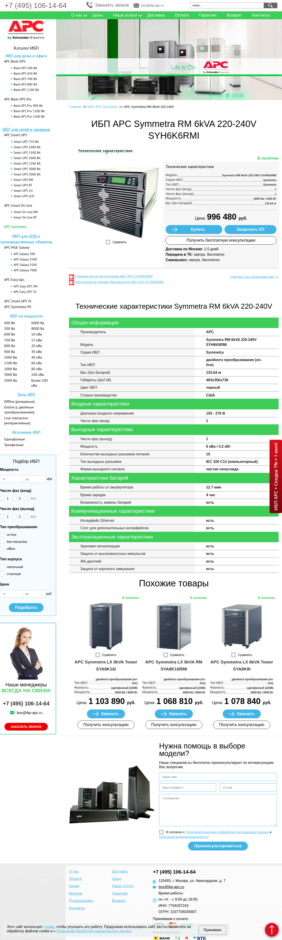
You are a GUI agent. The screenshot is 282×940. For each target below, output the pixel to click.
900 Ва (9, 351)
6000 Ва (37, 323)
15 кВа (36, 340)
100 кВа (37, 374)
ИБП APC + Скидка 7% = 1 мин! (276, 476)
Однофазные (14, 439)
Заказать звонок (112, 4)
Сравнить (119, 242)
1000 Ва (10, 357)
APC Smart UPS (15, 135)
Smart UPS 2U (23, 191)
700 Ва (9, 340)
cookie (49, 927)
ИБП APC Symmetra (102, 107)
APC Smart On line (18, 205)
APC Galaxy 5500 (25, 265)
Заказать (110, 714)
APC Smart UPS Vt (17, 301)
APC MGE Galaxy (16, 247)
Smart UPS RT (23, 185)
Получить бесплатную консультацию (221, 240)
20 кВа (36, 345)
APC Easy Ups (14, 279)
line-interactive (17, 542)
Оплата (182, 15)
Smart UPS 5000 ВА (27, 174)
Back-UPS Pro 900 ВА (28, 106)
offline (11, 549)
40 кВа (36, 357)
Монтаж (75, 893)
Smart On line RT (25, 217)
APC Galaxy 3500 (25, 259)
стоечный (14, 574)
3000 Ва (10, 374)
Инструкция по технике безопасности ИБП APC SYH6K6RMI (119, 282)
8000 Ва (37, 328)
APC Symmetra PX (17, 306)
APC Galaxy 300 (24, 254)
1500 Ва (10, 363)
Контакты (261, 15)
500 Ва (9, 328)
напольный (15, 567)
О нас (76, 15)
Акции (74, 886)
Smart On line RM (26, 212)
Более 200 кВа (39, 383)
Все (33, 498)
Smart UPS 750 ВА (26, 142)
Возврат (234, 15)
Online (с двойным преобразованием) (19, 409)
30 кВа (36, 351)
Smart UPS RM (23, 180)
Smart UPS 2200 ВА (27, 163)
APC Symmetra (15, 226)
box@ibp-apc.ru (152, 5)
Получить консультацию (106, 724)
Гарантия (208, 15)
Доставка (156, 15)
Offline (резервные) (19, 401)
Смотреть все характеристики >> (254, 277)
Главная (75, 107)
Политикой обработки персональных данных (93, 931)
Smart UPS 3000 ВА (27, 169)
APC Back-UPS (15, 61)
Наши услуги (125, 15)
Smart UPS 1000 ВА (27, 147)
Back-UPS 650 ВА (25, 73)
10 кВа (36, 334)
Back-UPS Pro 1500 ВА (29, 116)
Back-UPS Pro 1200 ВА (29, 111)
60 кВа (36, 363)
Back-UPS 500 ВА (25, 68)
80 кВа (36, 369)
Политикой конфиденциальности (183, 837)
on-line (11, 535)
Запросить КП (251, 229)
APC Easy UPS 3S (25, 292)
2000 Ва (10, 369)
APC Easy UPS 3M (25, 286)
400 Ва (9, 323)
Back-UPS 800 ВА (25, 84)
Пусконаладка (81, 901)
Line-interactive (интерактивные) (17, 420)
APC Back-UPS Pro (17, 99)
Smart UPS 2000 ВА (27, 158)
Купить (198, 229)
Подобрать (26, 607)
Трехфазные (14, 444)
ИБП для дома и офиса (26, 55)
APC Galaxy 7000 (25, 270)
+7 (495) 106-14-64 (36, 5)
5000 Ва (10, 380)
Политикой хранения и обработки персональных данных (227, 832)
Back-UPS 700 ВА (25, 79)
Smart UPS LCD (24, 196)
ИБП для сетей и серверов (26, 129)
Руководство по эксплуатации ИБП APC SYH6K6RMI (114, 276)
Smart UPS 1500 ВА (27, 153)
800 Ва (9, 345)
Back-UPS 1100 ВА (26, 90)
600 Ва (9, 334)
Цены (97, 15)
